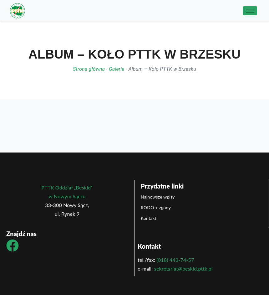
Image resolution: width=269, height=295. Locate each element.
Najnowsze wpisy (158, 196)
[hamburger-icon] (250, 10)
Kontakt (148, 218)
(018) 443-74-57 (175, 260)
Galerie (116, 69)
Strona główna (89, 69)
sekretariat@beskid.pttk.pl (183, 269)
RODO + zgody (156, 207)
